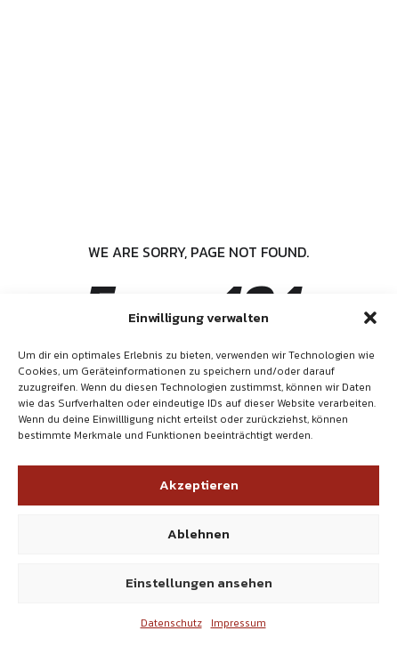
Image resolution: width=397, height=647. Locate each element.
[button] (370, 318)
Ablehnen (198, 533)
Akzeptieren (199, 484)
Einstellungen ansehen (199, 582)
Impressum (238, 623)
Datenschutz (171, 623)
